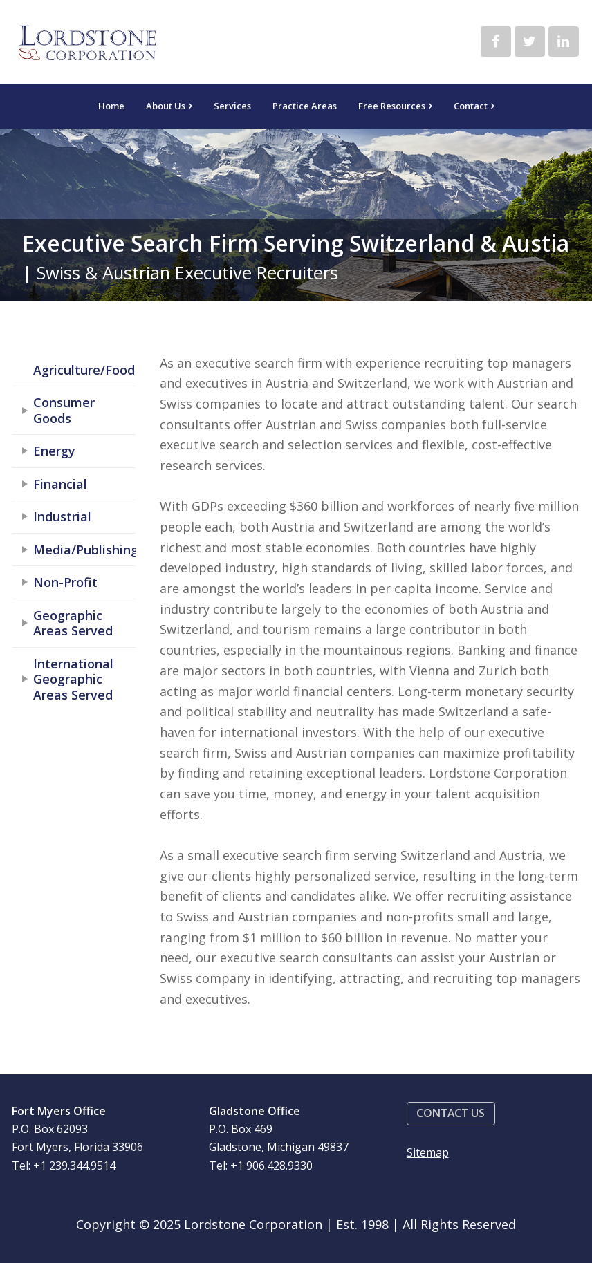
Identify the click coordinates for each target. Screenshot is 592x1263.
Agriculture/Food (84, 370)
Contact (471, 106)
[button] (451, 1114)
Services (232, 106)
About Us (165, 106)
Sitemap (428, 1152)
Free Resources (391, 106)
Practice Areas (304, 106)
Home (111, 106)
